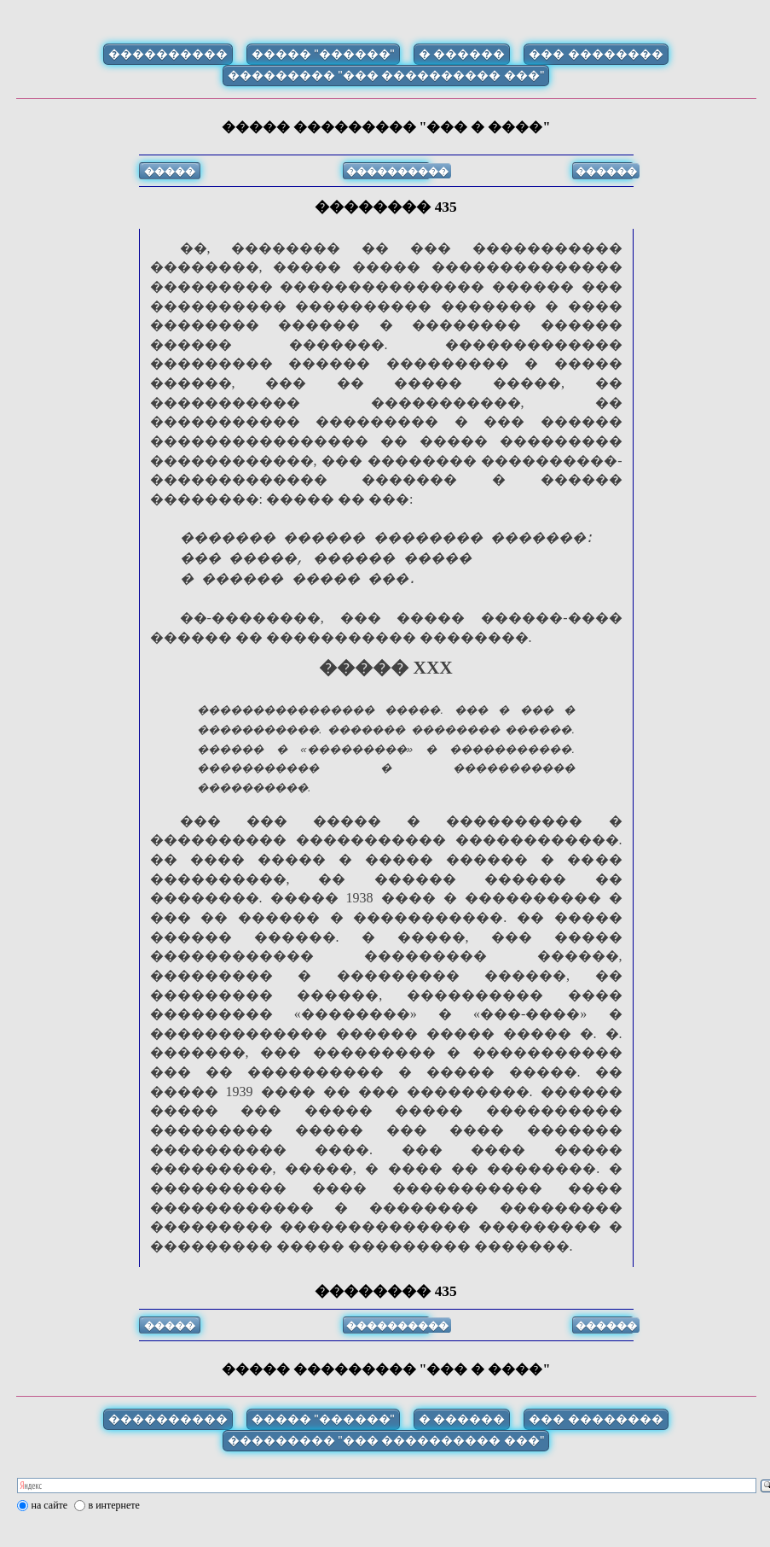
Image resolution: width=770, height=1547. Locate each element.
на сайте (50, 1526)
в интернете (114, 1526)
